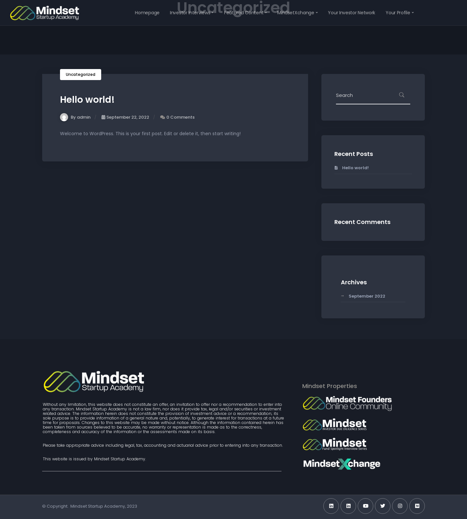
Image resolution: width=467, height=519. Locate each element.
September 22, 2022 (125, 117)
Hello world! (87, 99)
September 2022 (367, 296)
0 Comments (180, 117)
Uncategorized (80, 74)
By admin (75, 117)
